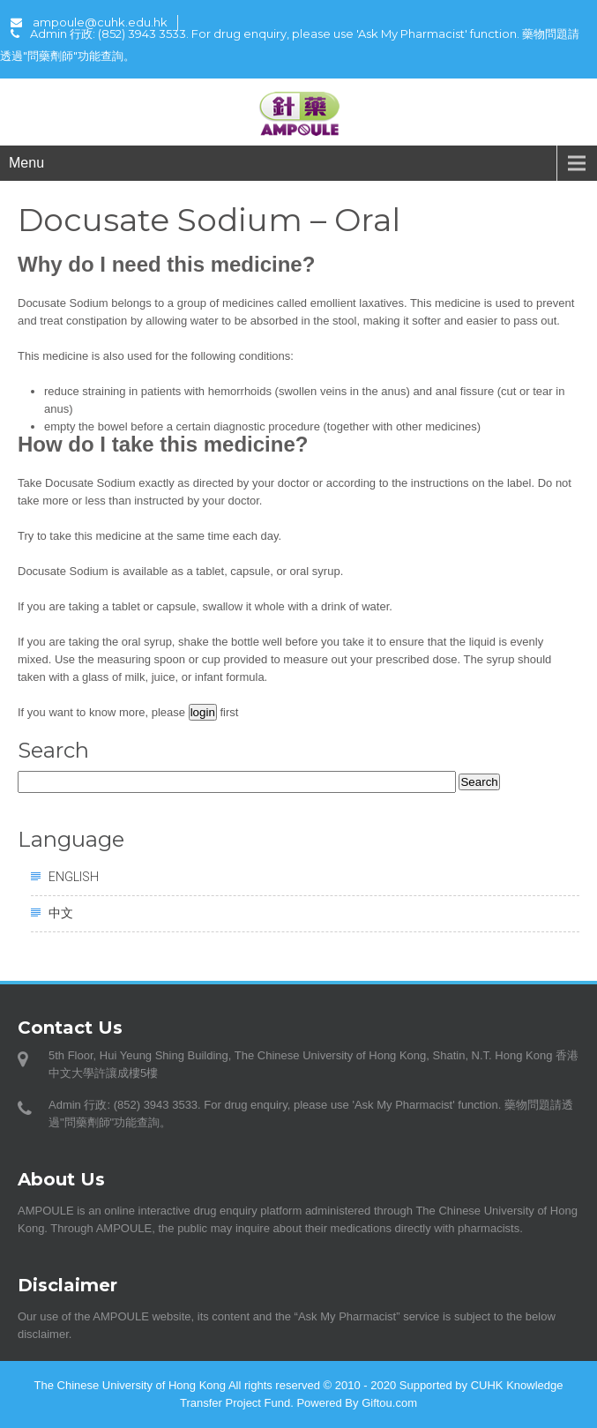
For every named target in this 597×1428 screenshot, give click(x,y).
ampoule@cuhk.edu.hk (89, 22)
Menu (26, 162)
